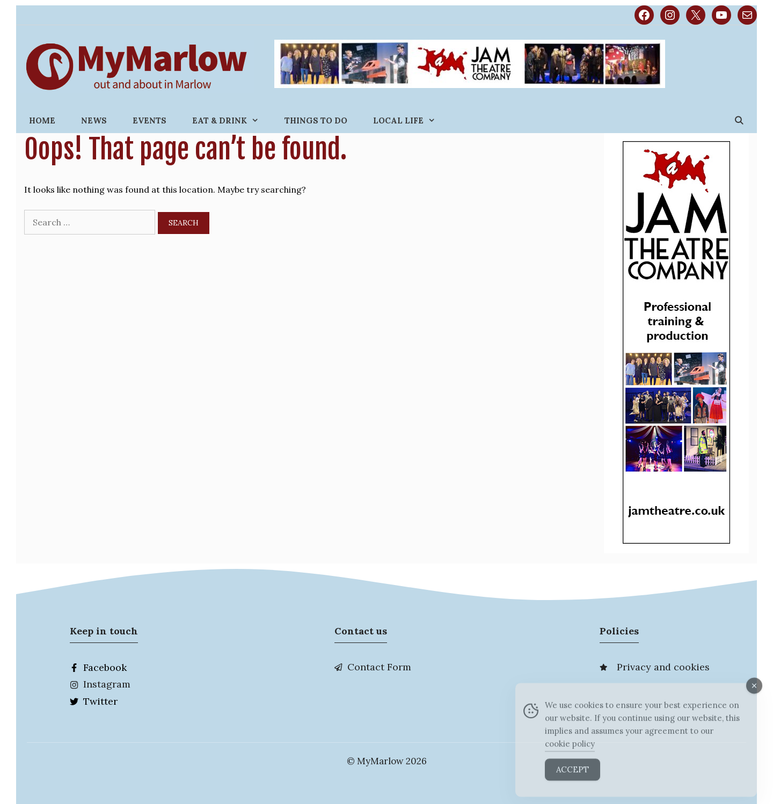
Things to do (316, 120)
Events (149, 120)
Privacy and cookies (663, 667)
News (94, 120)
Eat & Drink (232, 120)
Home (42, 120)
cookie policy (570, 755)
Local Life (410, 120)
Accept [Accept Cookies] (572, 781)
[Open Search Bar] (739, 120)
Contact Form (379, 667)
